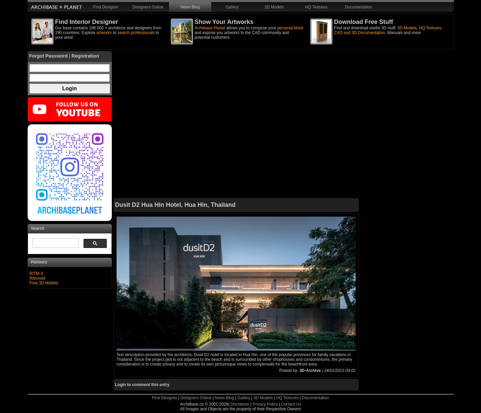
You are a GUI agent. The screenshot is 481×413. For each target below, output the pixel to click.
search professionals (136, 32)
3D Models (274, 7)
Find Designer (106, 7)
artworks (103, 32)
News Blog (189, 7)
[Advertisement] (236, 124)
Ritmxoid (37, 278)
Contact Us (291, 404)
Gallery (232, 7)
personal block (290, 28)
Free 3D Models (44, 283)
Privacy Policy (265, 404)
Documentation (358, 7)
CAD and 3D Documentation (359, 32)
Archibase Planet (210, 28)
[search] (55, 243)
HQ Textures (316, 7)
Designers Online (147, 7)
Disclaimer (239, 404)
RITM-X (36, 273)
